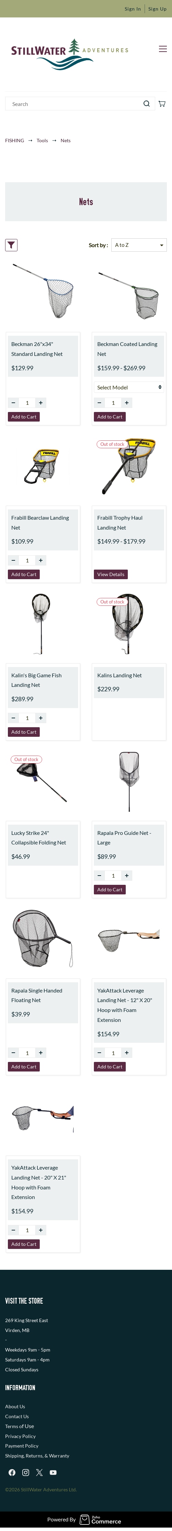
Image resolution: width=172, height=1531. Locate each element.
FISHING (14, 140)
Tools (42, 140)
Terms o (13, 1426)
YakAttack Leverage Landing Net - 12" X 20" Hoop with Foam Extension (124, 1005)
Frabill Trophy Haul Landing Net (120, 522)
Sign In (133, 9)
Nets (66, 140)
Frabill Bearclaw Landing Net (40, 522)
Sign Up (157, 9)
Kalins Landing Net (119, 675)
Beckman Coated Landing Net (127, 349)
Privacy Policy (20, 1436)
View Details (110, 574)
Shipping (14, 1456)
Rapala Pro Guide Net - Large (124, 837)
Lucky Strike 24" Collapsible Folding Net (38, 837)
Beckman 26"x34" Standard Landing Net (37, 349)
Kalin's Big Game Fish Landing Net (36, 680)
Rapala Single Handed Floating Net (36, 995)
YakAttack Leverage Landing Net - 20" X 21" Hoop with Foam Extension (38, 1182)
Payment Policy (21, 1446)
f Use (28, 1426)
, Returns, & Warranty (46, 1456)
